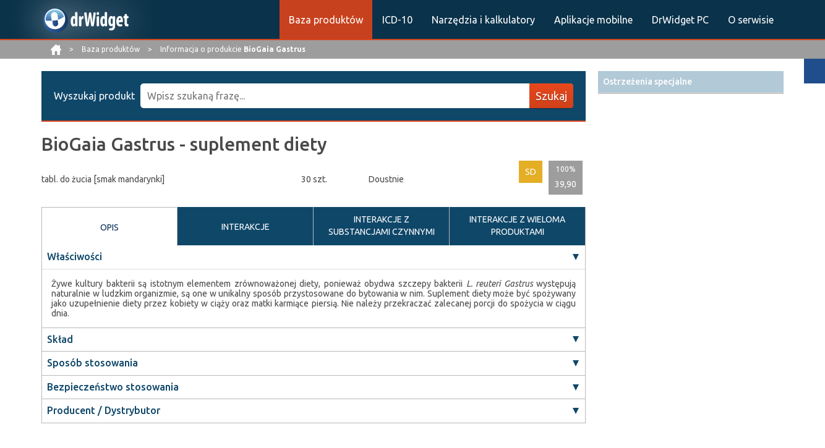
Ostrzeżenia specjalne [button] (647, 82)
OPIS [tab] (109, 227)
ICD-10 (397, 19)
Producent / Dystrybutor (103, 410)
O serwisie (751, 19)
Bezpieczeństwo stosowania (113, 386)
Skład (60, 339)
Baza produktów (326, 19)
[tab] (691, 82)
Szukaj (551, 96)
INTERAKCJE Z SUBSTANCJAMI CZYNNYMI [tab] (381, 225)
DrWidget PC (680, 19)
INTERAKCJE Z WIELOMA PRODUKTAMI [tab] (517, 225)
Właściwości (74, 256)
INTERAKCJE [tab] (245, 227)
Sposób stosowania (92, 362)
